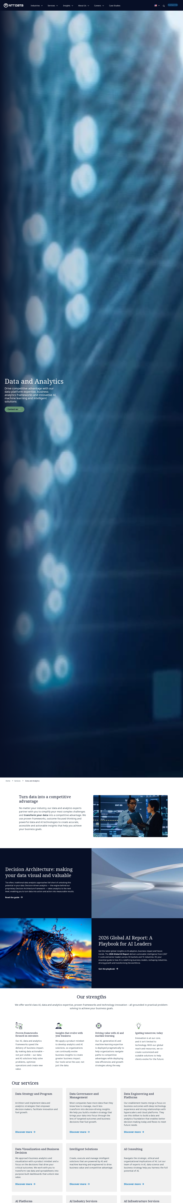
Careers (97, 5)
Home (8, 781)
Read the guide (12, 897)
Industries (35, 5)
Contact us (13, 409)
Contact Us (173, 6)
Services (51, 5)
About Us (82, 5)
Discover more (23, 1131)
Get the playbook (107, 969)
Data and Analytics (32, 781)
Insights (66, 5)
